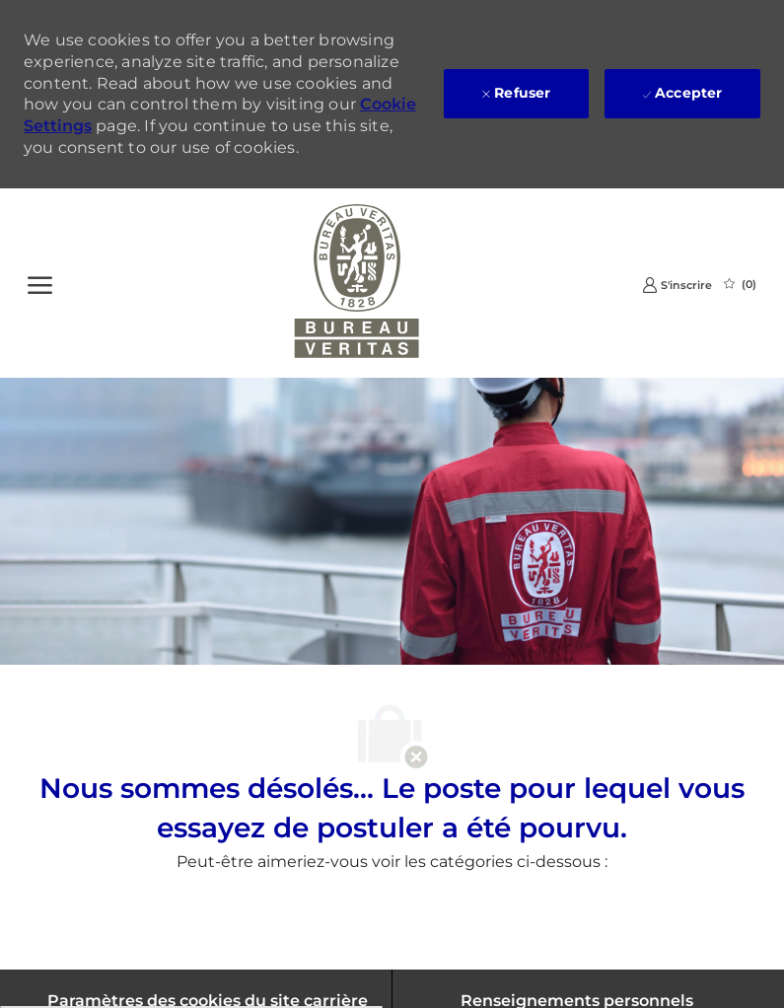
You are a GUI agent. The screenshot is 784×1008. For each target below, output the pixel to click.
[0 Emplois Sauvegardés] (740, 284)
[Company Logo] (357, 283)
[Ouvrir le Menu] (40, 283)
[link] (677, 284)
